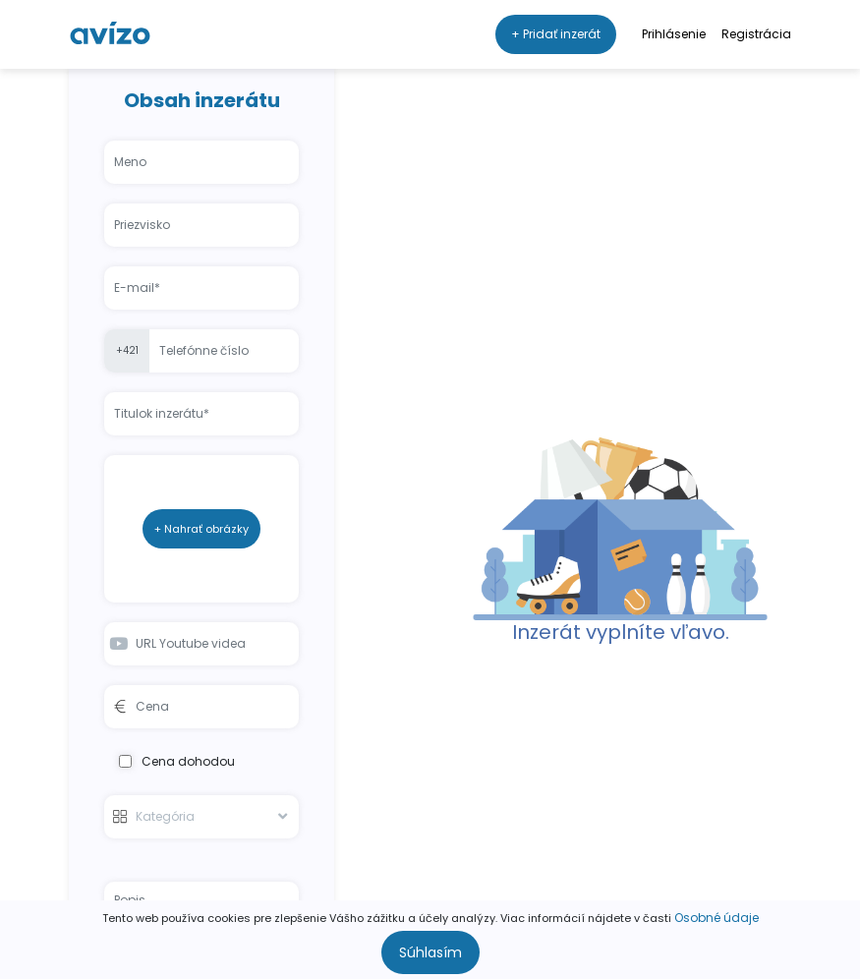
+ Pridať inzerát (556, 34)
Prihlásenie (674, 34)
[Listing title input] (202, 413)
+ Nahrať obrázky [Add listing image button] (201, 529)
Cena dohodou (177, 761)
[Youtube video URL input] (202, 643)
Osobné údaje (716, 917)
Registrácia (756, 34)
